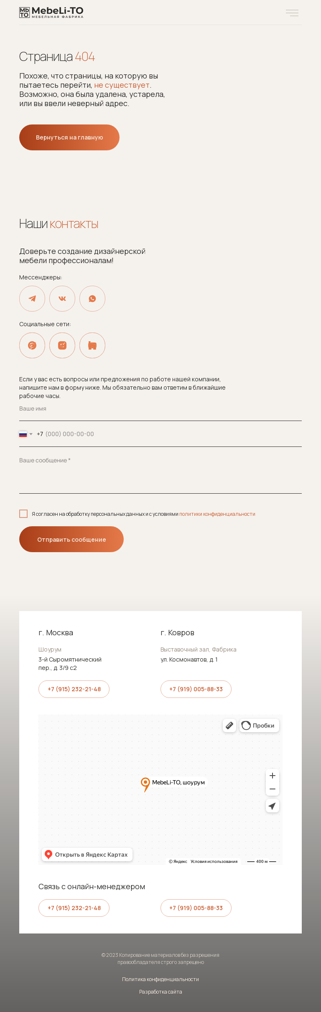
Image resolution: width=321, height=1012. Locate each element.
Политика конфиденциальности (160, 979)
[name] (160, 408)
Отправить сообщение (71, 539)
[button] (292, 13)
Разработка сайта (160, 991)
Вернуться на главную (69, 137)
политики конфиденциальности (217, 513)
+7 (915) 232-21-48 (74, 689)
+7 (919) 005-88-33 (196, 689)
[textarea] (160, 471)
